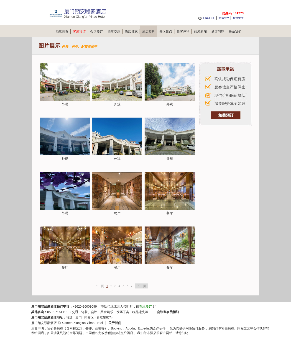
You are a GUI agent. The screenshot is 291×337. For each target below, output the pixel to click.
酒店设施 (132, 31)
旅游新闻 (201, 31)
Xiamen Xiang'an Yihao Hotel (82, 323)
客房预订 (80, 31)
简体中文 (224, 18)
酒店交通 (115, 31)
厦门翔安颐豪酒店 (44, 323)
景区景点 (166, 31)
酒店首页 (63, 31)
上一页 (99, 286)
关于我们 (114, 323)
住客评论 (184, 31)
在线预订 (145, 306)
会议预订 (97, 31)
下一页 (141, 286)
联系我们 (235, 31)
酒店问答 (218, 31)
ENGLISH (209, 18)
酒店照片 (149, 31)
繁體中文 (238, 18)
